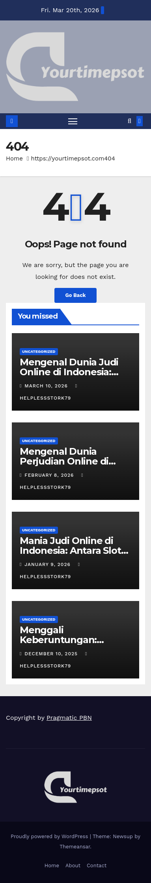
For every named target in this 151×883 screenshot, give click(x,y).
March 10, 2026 (46, 386)
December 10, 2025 (52, 653)
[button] (129, 121)
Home (14, 158)
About (72, 865)
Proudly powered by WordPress (50, 836)
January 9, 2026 (48, 564)
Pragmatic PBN (69, 717)
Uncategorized (39, 351)
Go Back (75, 295)
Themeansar (75, 847)
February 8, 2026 (50, 475)
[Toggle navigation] (73, 121)
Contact (96, 865)
